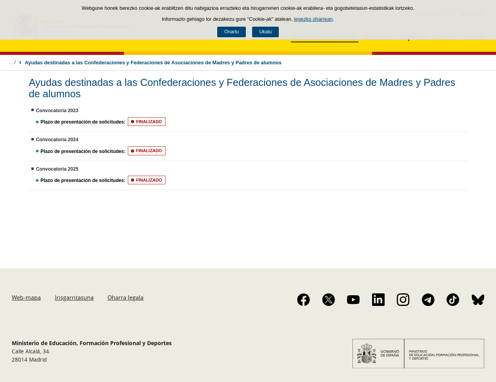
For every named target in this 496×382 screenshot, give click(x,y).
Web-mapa (26, 297)
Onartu (231, 32)
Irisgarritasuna (74, 297)
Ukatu (265, 32)
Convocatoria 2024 (57, 139)
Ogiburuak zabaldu (12, 62)
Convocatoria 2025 (57, 169)
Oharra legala (125, 297)
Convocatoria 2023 (57, 110)
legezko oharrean (313, 19)
